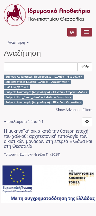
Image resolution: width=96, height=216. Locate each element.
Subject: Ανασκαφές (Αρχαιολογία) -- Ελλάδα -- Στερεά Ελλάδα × (46, 92)
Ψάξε (85, 67)
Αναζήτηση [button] (18, 42)
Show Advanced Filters (74, 110)
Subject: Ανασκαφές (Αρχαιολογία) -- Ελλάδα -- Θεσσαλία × (43, 102)
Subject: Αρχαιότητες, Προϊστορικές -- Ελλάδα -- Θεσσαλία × (43, 76)
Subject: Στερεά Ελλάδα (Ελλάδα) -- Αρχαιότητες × (37, 81)
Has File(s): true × (16, 86)
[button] (72, 32)
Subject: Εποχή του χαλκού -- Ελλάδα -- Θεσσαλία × (38, 97)
